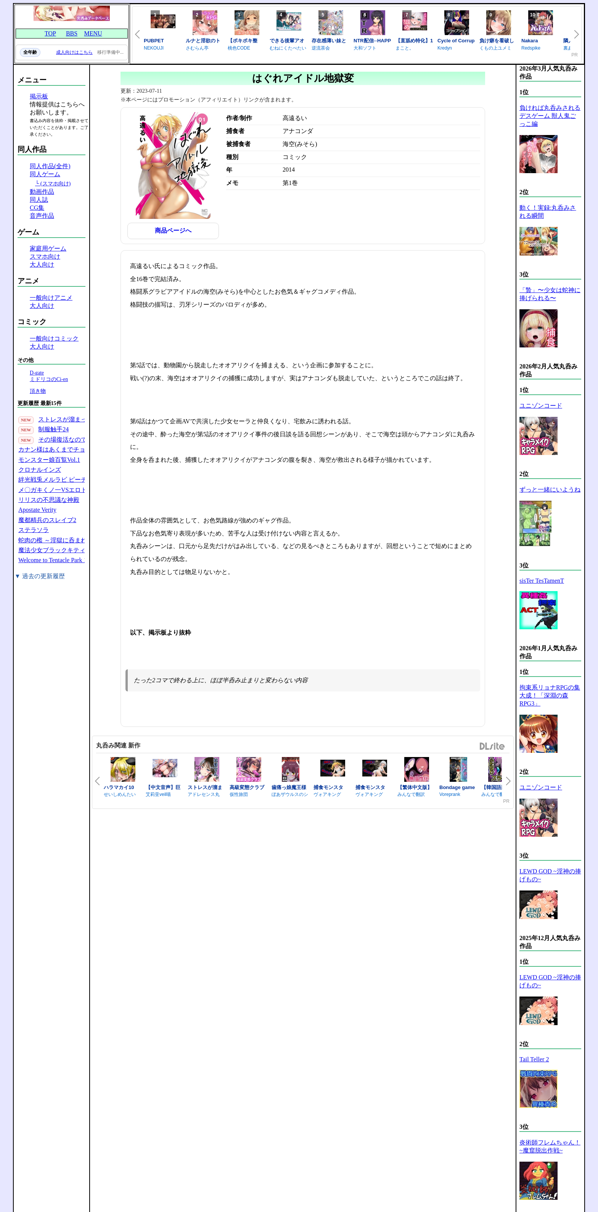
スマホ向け (45, 256)
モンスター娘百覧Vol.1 (49, 460)
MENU (93, 33)
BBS (71, 33)
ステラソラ (33, 530)
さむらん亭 (197, 48)
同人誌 (39, 199)
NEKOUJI (154, 48)
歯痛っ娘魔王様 (289, 787)
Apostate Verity (37, 509)
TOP (50, 33)
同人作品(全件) (50, 166)
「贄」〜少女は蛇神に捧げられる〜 (549, 294)
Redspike (530, 48)
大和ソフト (365, 48)
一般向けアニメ (51, 297)
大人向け (42, 264)
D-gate (37, 373)
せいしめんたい (120, 794)
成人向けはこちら (74, 52)
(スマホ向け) (55, 183)
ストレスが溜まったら (68, 419)
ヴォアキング (327, 794)
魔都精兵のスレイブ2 (47, 520)
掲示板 (39, 96)
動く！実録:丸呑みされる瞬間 (547, 211)
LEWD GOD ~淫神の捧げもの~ (550, 875)
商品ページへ (173, 230)
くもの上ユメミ (495, 48)
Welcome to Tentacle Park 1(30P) (59, 560)
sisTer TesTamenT (541, 580)
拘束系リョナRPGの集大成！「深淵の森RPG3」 (549, 695)
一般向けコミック (54, 338)
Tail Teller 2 (534, 1059)
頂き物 (38, 391)
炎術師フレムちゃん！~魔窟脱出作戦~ (549, 1146)
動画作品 (42, 191)
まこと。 (404, 48)
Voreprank (449, 794)
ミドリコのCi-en (49, 379)
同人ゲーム (45, 174)
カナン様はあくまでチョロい (58, 449)
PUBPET (154, 40)
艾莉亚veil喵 (158, 794)
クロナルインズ (39, 469)
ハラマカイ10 (119, 787)
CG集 (37, 207)
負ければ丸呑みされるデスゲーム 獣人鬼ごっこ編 (549, 115)
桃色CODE (239, 48)
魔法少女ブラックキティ (51, 550)
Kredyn (444, 48)
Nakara (529, 40)
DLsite (492, 746)
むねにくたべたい (288, 48)
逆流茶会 (321, 48)
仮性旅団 (239, 794)
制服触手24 (53, 429)
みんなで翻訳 (411, 794)
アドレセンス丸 (204, 794)
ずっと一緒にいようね (549, 489)
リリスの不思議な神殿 (48, 500)
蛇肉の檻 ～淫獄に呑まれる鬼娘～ (64, 540)
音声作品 (42, 215)
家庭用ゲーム (48, 248)
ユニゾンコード (540, 405)
